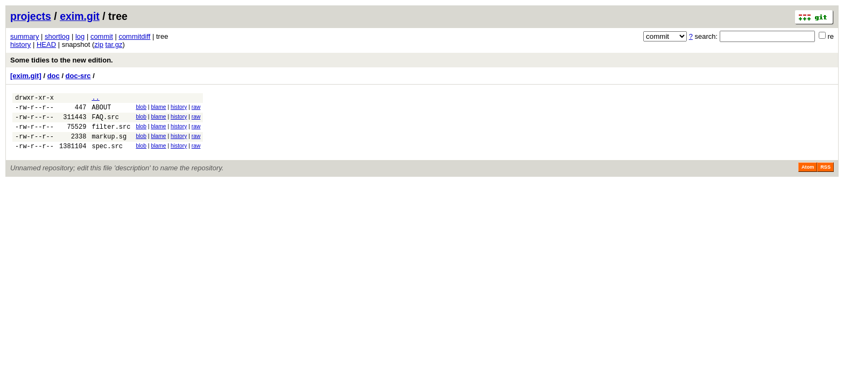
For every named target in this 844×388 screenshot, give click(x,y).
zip (98, 44)
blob (141, 109)
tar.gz (114, 44)
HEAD (46, 44)
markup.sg (109, 144)
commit (101, 36)
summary (24, 36)
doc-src (78, 76)
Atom (807, 176)
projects (30, 16)
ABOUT (101, 110)
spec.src (107, 155)
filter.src (111, 132)
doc (53, 76)
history (20, 44)
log (80, 36)
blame (158, 109)
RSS (825, 176)
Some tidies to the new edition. (61, 60)
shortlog (57, 36)
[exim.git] (25, 76)
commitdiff (134, 36)
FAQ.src (105, 121)
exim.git (80, 16)
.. (95, 98)
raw (196, 109)
